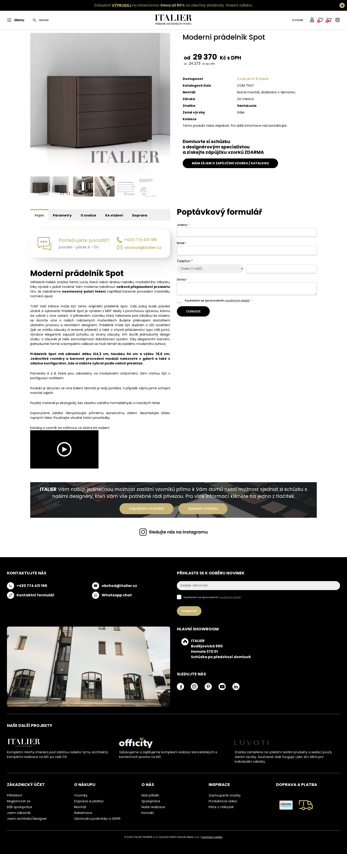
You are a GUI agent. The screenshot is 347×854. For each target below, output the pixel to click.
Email (181, 243)
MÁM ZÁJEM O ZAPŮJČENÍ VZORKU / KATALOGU (230, 163)
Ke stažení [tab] (114, 215)
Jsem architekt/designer (27, 818)
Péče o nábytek (221, 807)
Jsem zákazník (18, 813)
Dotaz (182, 279)
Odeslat (193, 311)
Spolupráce (150, 801)
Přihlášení (14, 795)
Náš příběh (150, 795)
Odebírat (189, 611)
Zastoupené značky (225, 795)
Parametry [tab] (62, 215)
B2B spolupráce (19, 807)
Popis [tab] (39, 215)
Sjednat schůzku (203, 508)
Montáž (80, 807)
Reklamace (83, 813)
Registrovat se (18, 801)
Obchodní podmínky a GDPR (97, 818)
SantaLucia (246, 105)
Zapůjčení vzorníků (146, 508)
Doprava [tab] (139, 215)
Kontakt (297, 20)
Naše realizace (153, 807)
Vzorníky (81, 795)
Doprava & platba (88, 801)
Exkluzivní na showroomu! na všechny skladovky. (159, 5)
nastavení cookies (212, 837)
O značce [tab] (88, 215)
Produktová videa (223, 801)
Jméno (183, 225)
